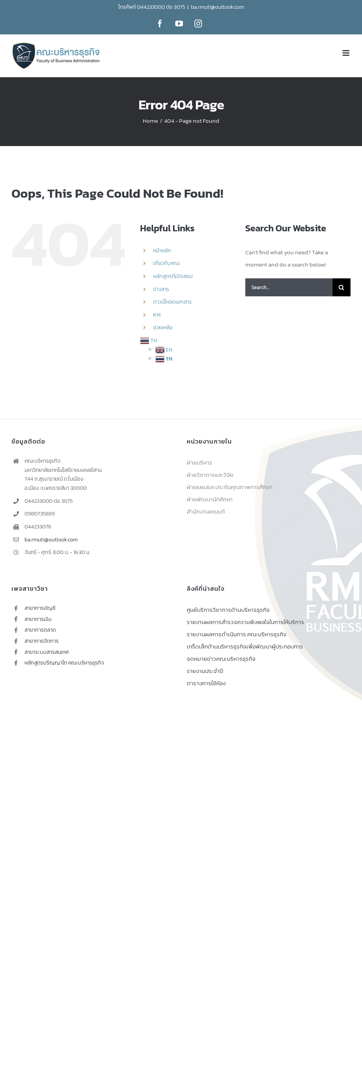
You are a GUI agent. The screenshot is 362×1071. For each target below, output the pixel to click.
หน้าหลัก (162, 251)
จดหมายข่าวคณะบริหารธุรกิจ (221, 658)
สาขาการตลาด (40, 630)
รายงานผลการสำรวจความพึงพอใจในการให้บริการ (245, 622)
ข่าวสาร (161, 289)
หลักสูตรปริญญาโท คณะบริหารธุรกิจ (64, 663)
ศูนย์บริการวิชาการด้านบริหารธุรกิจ (228, 609)
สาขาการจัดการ (41, 641)
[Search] (342, 287)
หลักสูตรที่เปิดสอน (172, 276)
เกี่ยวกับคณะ (167, 263)
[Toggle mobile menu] (346, 53)
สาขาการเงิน (37, 619)
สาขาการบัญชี (39, 608)
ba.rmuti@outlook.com (217, 7)
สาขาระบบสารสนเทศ (46, 652)
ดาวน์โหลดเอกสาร (172, 302)
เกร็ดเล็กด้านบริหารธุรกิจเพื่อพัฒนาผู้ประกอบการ (245, 646)
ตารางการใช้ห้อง (206, 683)
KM (157, 315)
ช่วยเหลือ (163, 327)
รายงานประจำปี (205, 670)
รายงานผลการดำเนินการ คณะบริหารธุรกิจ (237, 634)
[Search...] (289, 287)
